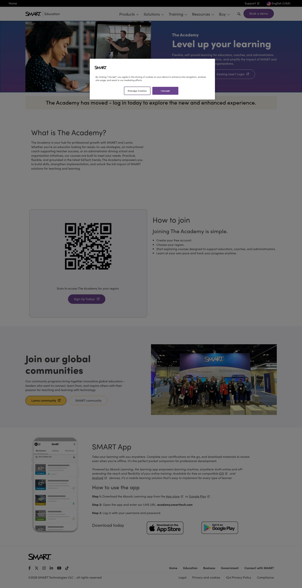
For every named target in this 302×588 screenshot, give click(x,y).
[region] (152, 79)
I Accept (165, 90)
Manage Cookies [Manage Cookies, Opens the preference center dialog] (137, 90)
